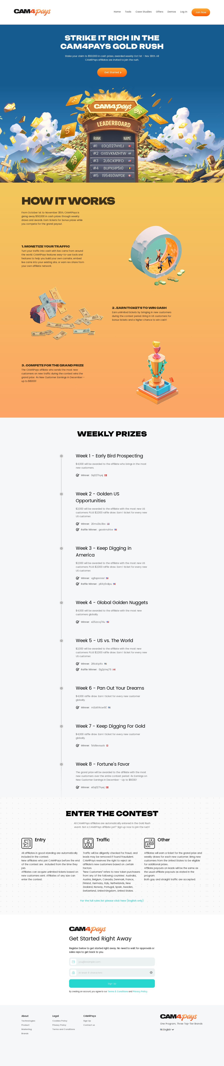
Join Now (200, 12)
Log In (183, 11)
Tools (128, 11)
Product (25, 1025)
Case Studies (144, 11)
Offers (159, 11)
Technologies (28, 1020)
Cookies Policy (59, 1020)
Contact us (89, 1025)
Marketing (26, 1029)
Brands (24, 1033)
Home (117, 11)
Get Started (112, 72)
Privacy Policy (140, 991)
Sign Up (87, 1020)
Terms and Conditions (63, 1029)
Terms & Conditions (118, 991)
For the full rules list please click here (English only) (112, 900)
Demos (172, 11)
